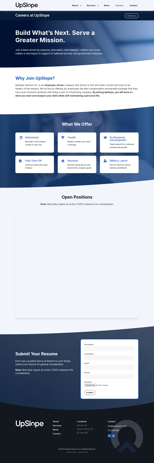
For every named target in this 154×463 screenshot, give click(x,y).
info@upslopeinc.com (117, 426)
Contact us (132, 16)
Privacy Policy (71, 452)
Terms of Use (83, 452)
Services (57, 425)
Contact (111, 421)
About (56, 421)
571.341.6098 (113, 430)
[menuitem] (76, 5)
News (55, 429)
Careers (57, 433)
